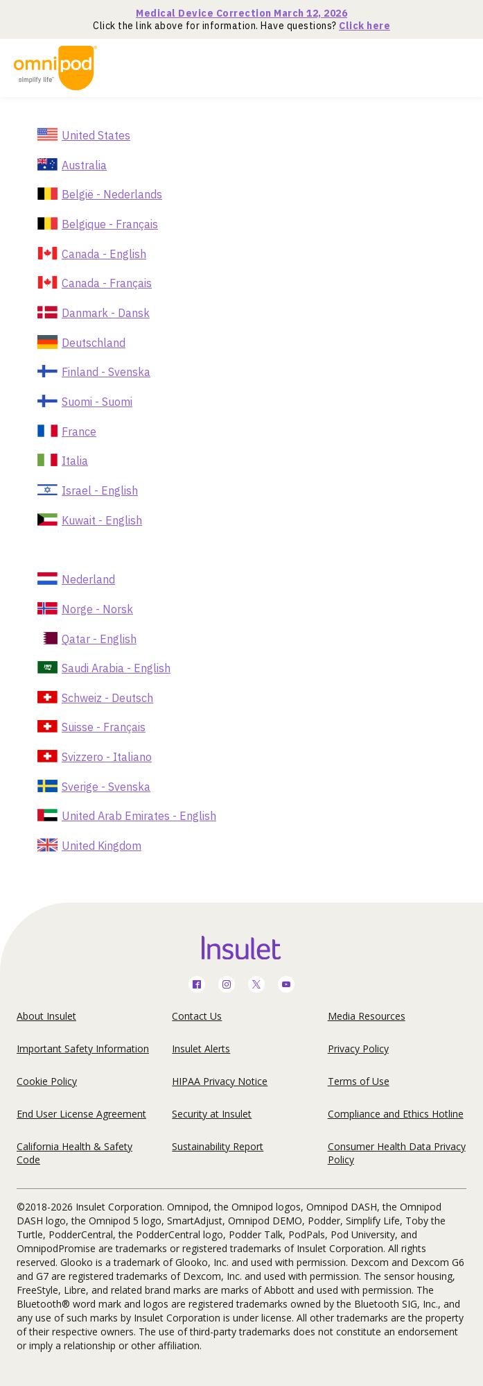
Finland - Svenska (106, 372)
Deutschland (93, 343)
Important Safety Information (83, 1048)
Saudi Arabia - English (116, 668)
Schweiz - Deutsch (107, 698)
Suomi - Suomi (97, 402)
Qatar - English (99, 639)
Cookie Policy (47, 1081)
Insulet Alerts (201, 1048)
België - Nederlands (112, 194)
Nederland (88, 579)
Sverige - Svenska (106, 787)
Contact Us (197, 1016)
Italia (75, 461)
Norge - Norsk (97, 609)
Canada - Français (107, 283)
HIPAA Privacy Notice (219, 1081)
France (79, 431)
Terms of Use (358, 1081)
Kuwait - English (102, 520)
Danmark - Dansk (106, 313)
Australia (84, 165)
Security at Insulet (212, 1113)
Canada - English (104, 254)
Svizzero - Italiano (107, 757)
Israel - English (100, 490)
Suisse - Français (104, 727)
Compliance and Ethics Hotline (396, 1113)
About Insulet (46, 1016)
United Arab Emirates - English (139, 816)
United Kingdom (101, 846)
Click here (364, 25)
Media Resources (366, 1016)
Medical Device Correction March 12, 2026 (241, 13)
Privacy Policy (358, 1048)
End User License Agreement (81, 1113)
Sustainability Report (217, 1146)
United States (96, 135)
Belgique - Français (110, 224)
